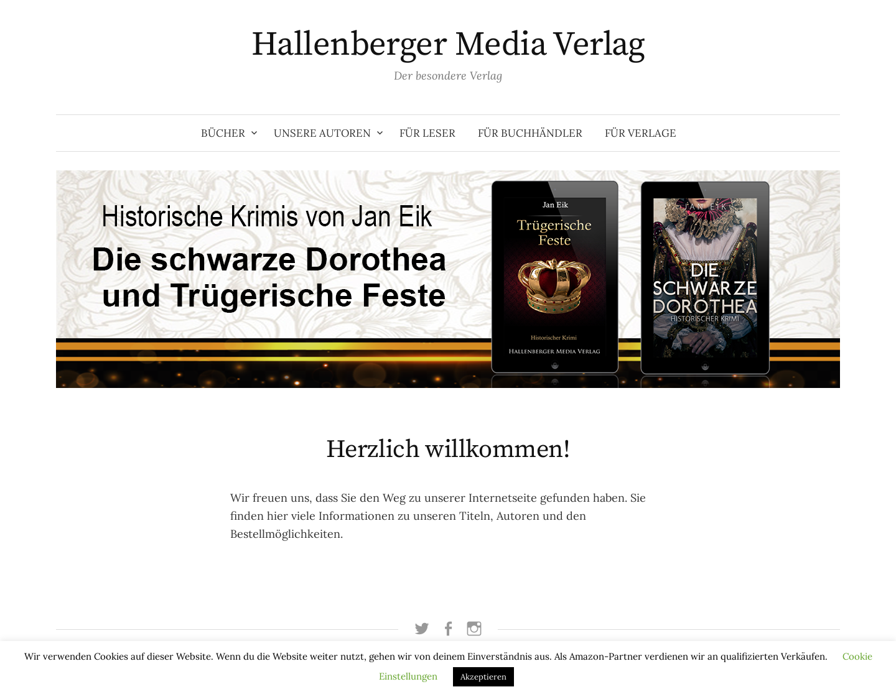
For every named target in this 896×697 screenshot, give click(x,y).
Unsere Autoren (322, 133)
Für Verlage (640, 133)
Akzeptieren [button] (483, 677)
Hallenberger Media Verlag (448, 45)
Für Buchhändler (530, 133)
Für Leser (427, 133)
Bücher (223, 133)
